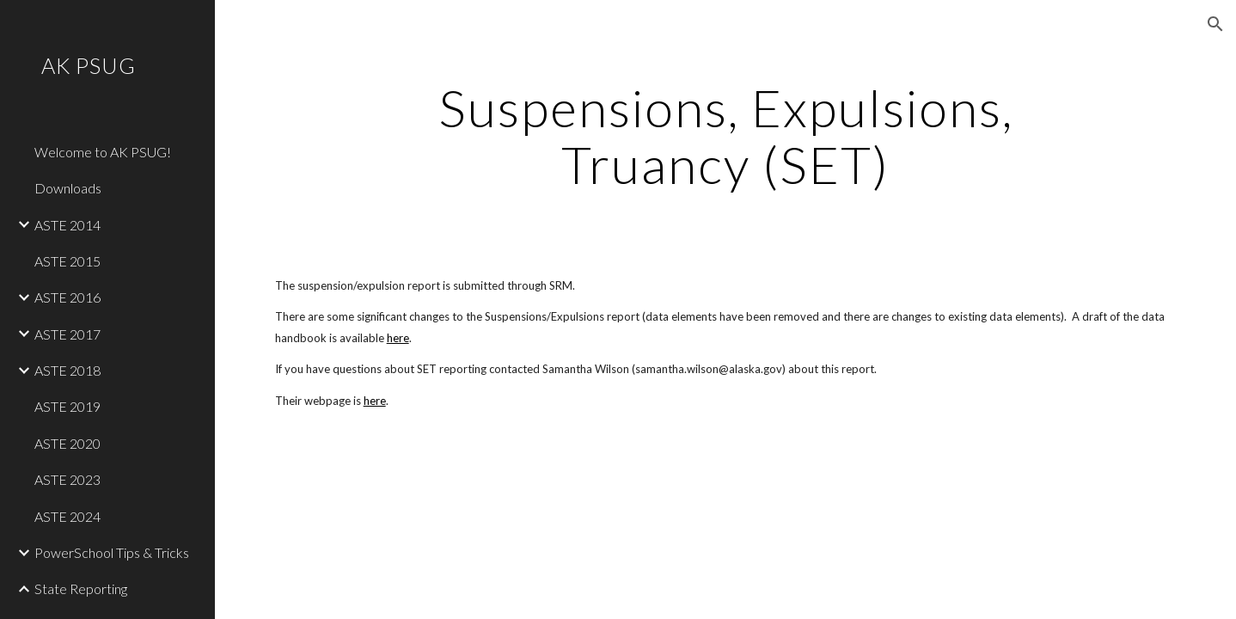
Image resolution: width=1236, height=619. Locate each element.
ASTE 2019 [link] (67, 406)
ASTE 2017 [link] (67, 334)
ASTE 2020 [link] (67, 443)
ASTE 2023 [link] (67, 479)
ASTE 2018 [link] (67, 370)
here (398, 338)
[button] (1215, 24)
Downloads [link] (67, 188)
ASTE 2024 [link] (67, 516)
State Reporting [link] (80, 588)
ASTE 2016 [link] (67, 297)
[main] (726, 135)
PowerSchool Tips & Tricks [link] (111, 552)
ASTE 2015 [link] (67, 261)
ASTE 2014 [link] (67, 225)
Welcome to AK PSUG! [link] (102, 152)
